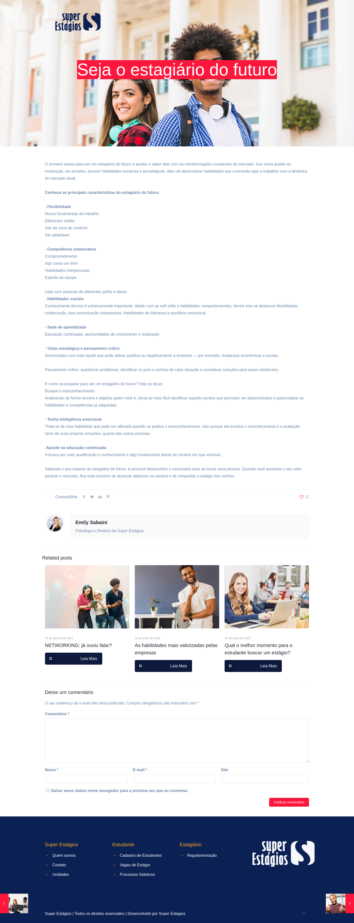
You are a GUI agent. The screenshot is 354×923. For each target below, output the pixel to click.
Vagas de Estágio (135, 865)
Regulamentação (202, 855)
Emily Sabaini (130, 82)
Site (224, 770)
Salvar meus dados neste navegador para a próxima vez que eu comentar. (119, 791)
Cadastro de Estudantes (141, 855)
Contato (59, 865)
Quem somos (64, 855)
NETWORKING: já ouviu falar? (78, 645)
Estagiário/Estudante (224, 82)
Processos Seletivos (137, 874)
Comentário (57, 714)
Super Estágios (172, 914)
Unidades (60, 874)
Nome (51, 770)
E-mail (140, 770)
